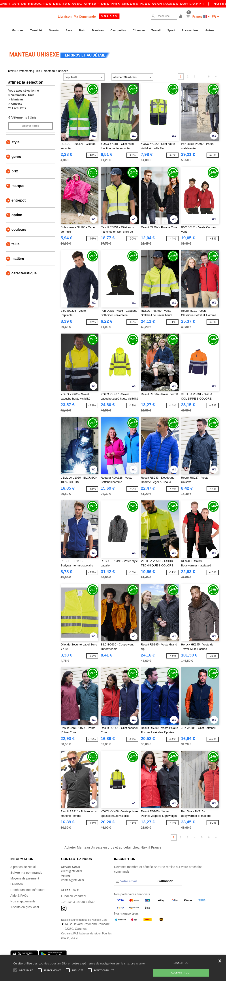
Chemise (139, 30)
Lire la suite (138, 963)
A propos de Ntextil (23, 859)
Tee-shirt (36, 30)
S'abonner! (166, 873)
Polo (82, 30)
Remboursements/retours (27, 882)
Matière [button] (17, 251)
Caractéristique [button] (24, 266)
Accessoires (190, 30)
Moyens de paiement (24, 870)
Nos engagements (23, 893)
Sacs (69, 30)
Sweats (54, 30)
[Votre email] (134, 873)
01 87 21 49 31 (71, 882)
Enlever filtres (30, 118)
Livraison (65, 16)
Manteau (98, 30)
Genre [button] (16, 149)
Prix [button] (14, 164)
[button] (181, 16)
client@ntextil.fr (71, 863)
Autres (209, 30)
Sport (171, 30)
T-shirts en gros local (24, 899)
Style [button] (15, 134)
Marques (17, 30)
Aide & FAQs (19, 888)
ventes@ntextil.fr (72, 872)
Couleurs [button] (18, 222)
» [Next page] (216, 69)
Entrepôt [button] (18, 193)
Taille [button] (15, 236)
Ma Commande (85, 16)
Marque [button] (17, 178)
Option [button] (16, 207)
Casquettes (118, 30)
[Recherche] (163, 16)
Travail (155, 30)
